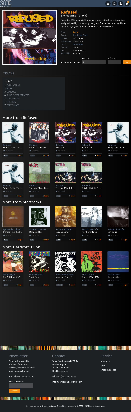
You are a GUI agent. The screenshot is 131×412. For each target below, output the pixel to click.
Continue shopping (70, 62)
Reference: (112, 58)
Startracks (78, 44)
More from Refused (19, 117)
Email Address (16, 381)
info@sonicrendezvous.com (67, 381)
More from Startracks (21, 201)
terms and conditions (36, 406)
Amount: (85, 58)
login (20, 155)
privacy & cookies (57, 406)
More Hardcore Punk (21, 246)
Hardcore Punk (80, 35)
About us (105, 361)
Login (76, 32)
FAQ (103, 365)
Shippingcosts (108, 369)
